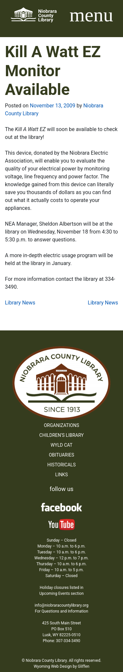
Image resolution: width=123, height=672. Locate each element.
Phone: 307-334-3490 (61, 640)
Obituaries (61, 455)
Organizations (61, 425)
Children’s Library (61, 435)
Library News (20, 303)
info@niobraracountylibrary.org (61, 605)
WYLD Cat (61, 445)
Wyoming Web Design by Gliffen (62, 666)
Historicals (61, 464)
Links (61, 474)
